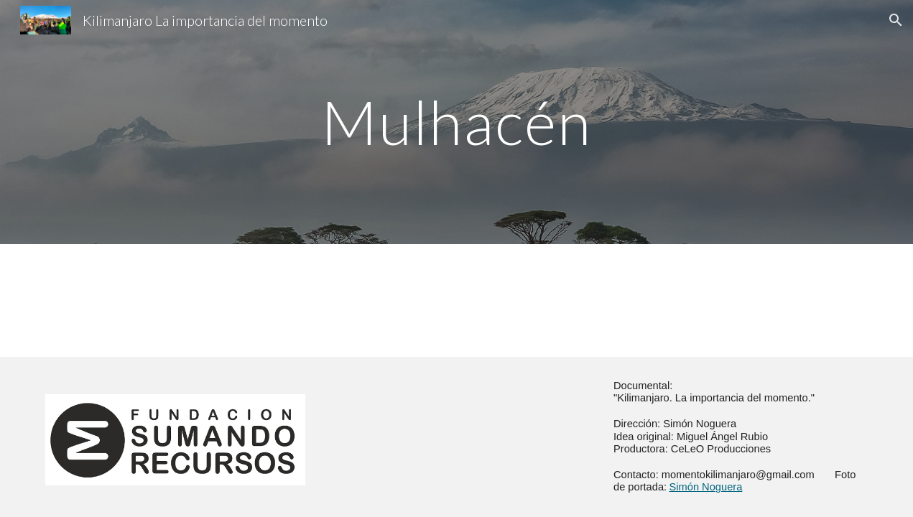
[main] (457, 121)
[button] (896, 20)
